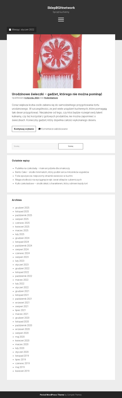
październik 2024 (23, 245)
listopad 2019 (22, 355)
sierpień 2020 (22, 333)
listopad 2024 (22, 242)
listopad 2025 (22, 211)
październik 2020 (23, 325)
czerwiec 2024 (22, 253)
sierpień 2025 (22, 219)
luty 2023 (19, 261)
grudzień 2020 (22, 318)
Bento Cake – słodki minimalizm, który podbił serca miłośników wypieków (52, 172)
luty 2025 (19, 234)
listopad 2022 (22, 272)
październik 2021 (23, 299)
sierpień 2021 (22, 306)
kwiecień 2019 (22, 371)
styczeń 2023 (22, 264)
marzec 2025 (21, 230)
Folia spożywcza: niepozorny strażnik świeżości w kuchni (44, 176)
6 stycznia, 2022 (31, 98)
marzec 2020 (21, 344)
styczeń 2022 (22, 287)
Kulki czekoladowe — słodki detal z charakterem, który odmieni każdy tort (51, 183)
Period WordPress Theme (52, 395)
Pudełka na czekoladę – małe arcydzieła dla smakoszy (42, 168)
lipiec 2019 (20, 359)
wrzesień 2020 (22, 329)
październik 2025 (23, 215)
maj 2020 (20, 337)
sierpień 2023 (22, 257)
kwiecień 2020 (22, 340)
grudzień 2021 (22, 291)
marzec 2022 (21, 280)
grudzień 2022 (22, 268)
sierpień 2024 (22, 249)
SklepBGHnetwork (61, 8)
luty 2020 (19, 348)
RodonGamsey (51, 98)
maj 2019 (20, 367)
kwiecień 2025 (22, 226)
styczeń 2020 (22, 352)
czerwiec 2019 (22, 363)
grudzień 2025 (22, 207)
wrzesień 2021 (22, 302)
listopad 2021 (22, 295)
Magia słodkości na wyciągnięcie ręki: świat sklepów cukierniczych (48, 179)
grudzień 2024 (22, 238)
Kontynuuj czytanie (25, 129)
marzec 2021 (21, 314)
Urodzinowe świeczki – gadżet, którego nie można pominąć (61, 61)
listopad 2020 (22, 321)
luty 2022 (19, 283)
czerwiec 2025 (22, 223)
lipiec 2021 (20, 310)
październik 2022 (23, 276)
